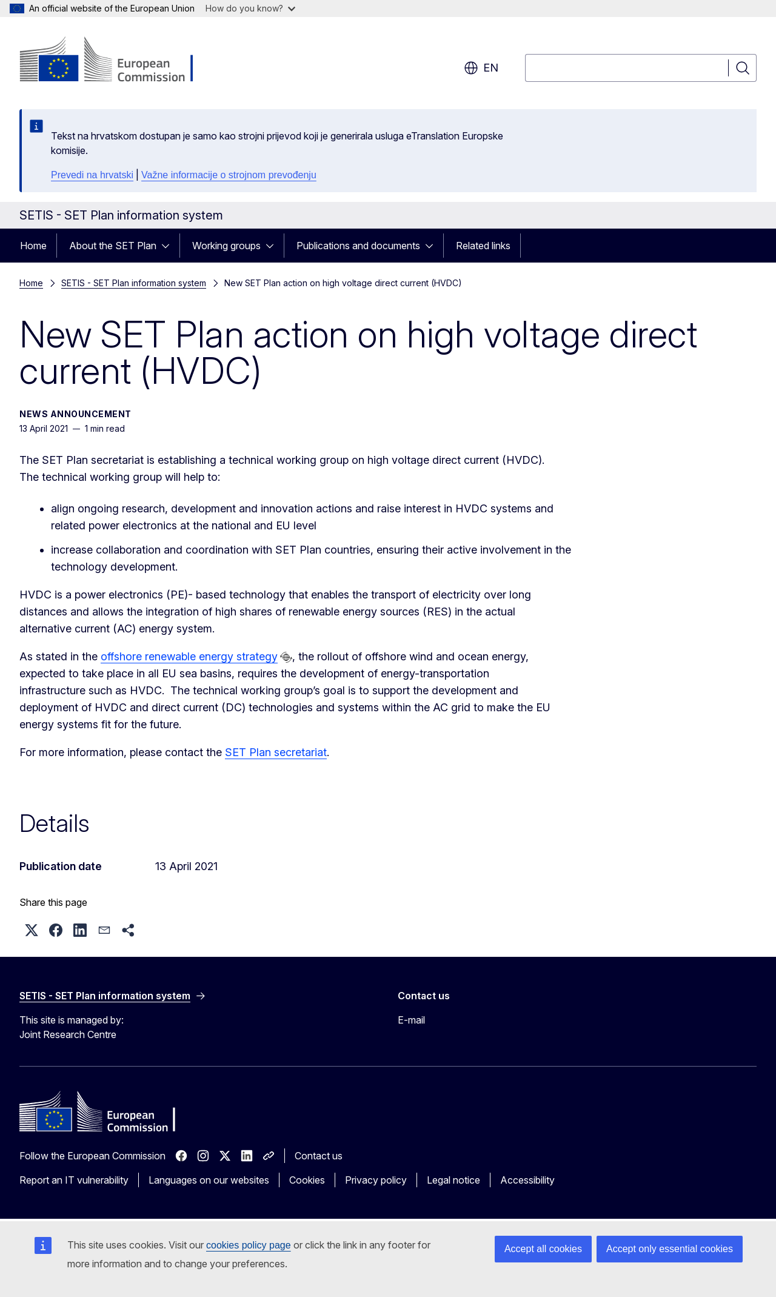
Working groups (226, 246)
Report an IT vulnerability (74, 1180)
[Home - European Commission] (117, 60)
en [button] (481, 68)
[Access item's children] (169, 246)
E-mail (411, 1020)
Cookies (307, 1180)
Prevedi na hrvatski (92, 175)
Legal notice (453, 1180)
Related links (483, 246)
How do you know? (250, 8)
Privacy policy (376, 1180)
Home (33, 246)
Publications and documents (358, 246)
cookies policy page (248, 1245)
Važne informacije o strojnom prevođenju (228, 175)
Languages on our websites (209, 1180)
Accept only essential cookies (669, 1249)
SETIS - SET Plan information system (133, 283)
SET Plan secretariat (276, 752)
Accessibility (527, 1180)
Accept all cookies (543, 1249)
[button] (31, 930)
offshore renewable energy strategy (189, 656)
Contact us (319, 1156)
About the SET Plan (112, 246)
